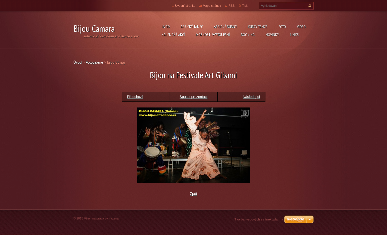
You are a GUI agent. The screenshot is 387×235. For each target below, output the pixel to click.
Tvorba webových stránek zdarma (258, 219)
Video (301, 26)
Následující (251, 97)
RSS (231, 6)
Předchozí (135, 97)
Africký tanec (192, 26)
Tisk (245, 6)
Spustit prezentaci (193, 97)
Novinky (272, 34)
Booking (248, 34)
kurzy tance (257, 26)
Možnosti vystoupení (213, 34)
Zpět (193, 194)
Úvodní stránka (185, 6)
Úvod (166, 26)
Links (294, 34)
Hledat (309, 6)
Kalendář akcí (173, 34)
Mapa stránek (212, 6)
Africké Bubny (225, 26)
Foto (282, 26)
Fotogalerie (94, 62)
